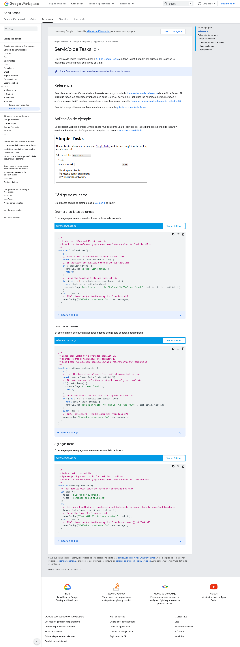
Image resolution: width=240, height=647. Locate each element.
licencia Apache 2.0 (67, 561)
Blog (177, 622)
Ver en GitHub (174, 226)
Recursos (125, 3)
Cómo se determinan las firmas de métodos (154, 101)
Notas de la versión (54, 631)
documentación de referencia (142, 93)
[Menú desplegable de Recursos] (133, 3)
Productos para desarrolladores (60, 626)
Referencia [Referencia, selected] (47, 19)
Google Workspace (81, 42)
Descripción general (14, 19)
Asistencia (79, 19)
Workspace (24, 4)
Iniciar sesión (228, 3)
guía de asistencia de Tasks (131, 107)
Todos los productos (99, 3)
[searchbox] (21, 28)
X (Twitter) (180, 631)
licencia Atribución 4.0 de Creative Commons (136, 558)
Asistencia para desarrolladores (60, 636)
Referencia (113, 42)
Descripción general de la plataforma (62, 622)
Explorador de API (118, 636)
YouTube (179, 636)
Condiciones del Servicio (56, 641)
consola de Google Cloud (121, 631)
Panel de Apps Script (120, 626)
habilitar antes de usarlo (118, 71)
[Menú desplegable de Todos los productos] (114, 3)
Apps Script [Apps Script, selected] (77, 3)
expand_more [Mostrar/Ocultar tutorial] (180, 315)
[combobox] (178, 3)
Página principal (57, 3)
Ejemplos (63, 19)
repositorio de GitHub (130, 130)
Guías (33, 19)
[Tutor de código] (178, 234)
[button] (20, 50)
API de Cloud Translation (98, 31)
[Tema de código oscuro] (173, 234)
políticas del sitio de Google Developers (133, 561)
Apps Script (12, 13)
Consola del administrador (122, 622)
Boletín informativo (184, 626)
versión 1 (100, 202)
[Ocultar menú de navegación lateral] (37, 641)
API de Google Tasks (107, 59)
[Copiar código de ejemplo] (183, 234)
